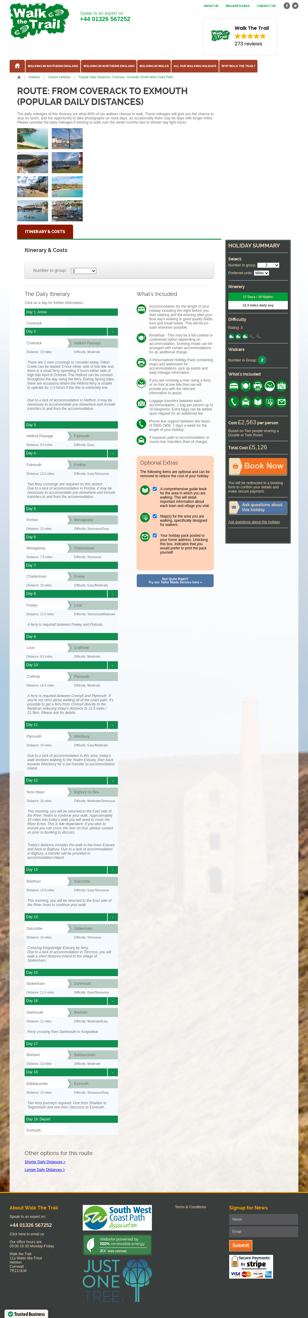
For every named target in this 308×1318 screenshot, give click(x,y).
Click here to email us (27, 1234)
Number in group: (50, 270)
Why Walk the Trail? (238, 66)
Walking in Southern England (53, 66)
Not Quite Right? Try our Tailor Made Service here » (175, 580)
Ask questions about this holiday (254, 522)
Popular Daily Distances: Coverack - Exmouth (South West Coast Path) (126, 77)
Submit (241, 1245)
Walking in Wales (154, 66)
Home (19, 77)
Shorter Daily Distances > (45, 1162)
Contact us (266, 6)
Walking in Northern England (108, 66)
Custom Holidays (59, 77)
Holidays (34, 77)
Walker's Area (238, 6)
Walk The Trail (40, 21)
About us (211, 6)
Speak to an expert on (105, 17)
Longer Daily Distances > (45, 1170)
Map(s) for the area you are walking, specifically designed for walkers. (183, 520)
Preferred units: (240, 273)
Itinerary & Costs (45, 231)
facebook (287, 6)
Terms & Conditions (190, 1207)
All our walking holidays (195, 66)
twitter (295, 6)
